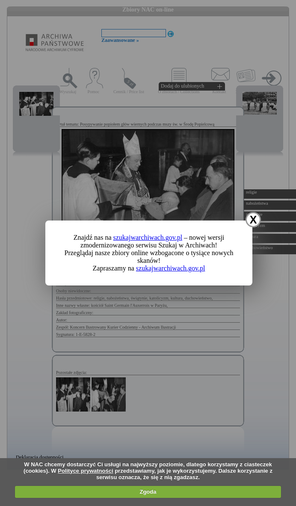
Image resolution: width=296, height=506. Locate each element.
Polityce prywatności (85, 471)
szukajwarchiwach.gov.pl (148, 237)
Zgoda (147, 491)
